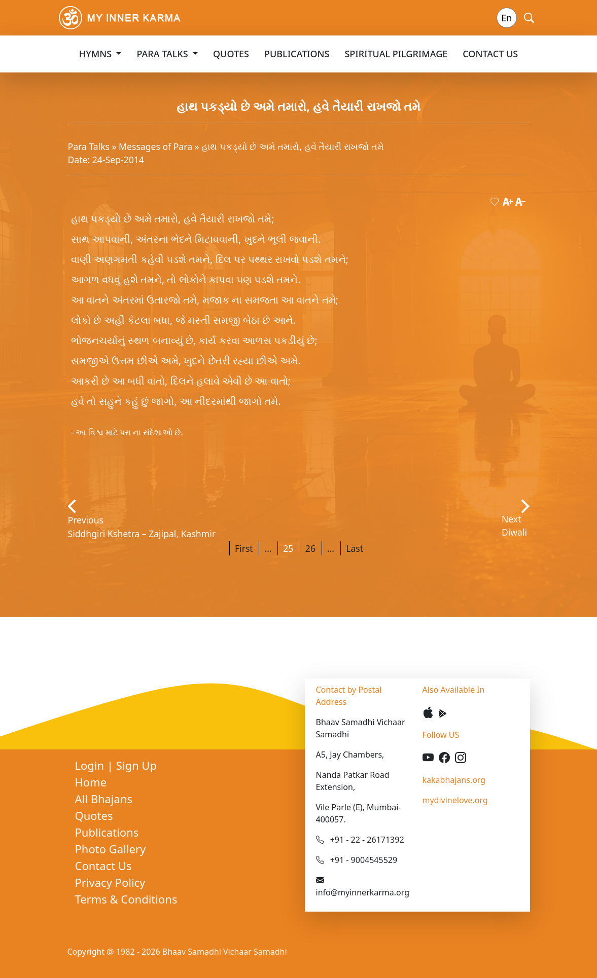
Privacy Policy (110, 882)
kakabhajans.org (454, 779)
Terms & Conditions (126, 899)
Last (354, 548)
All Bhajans (104, 798)
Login (91, 765)
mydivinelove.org (455, 800)
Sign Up (136, 765)
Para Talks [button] (163, 54)
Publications (296, 54)
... (267, 548)
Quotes (231, 54)
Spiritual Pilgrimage (395, 54)
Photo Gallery (110, 848)
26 (310, 548)
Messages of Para (157, 146)
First (244, 548)
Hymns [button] (96, 54)
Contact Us (490, 54)
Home (91, 781)
